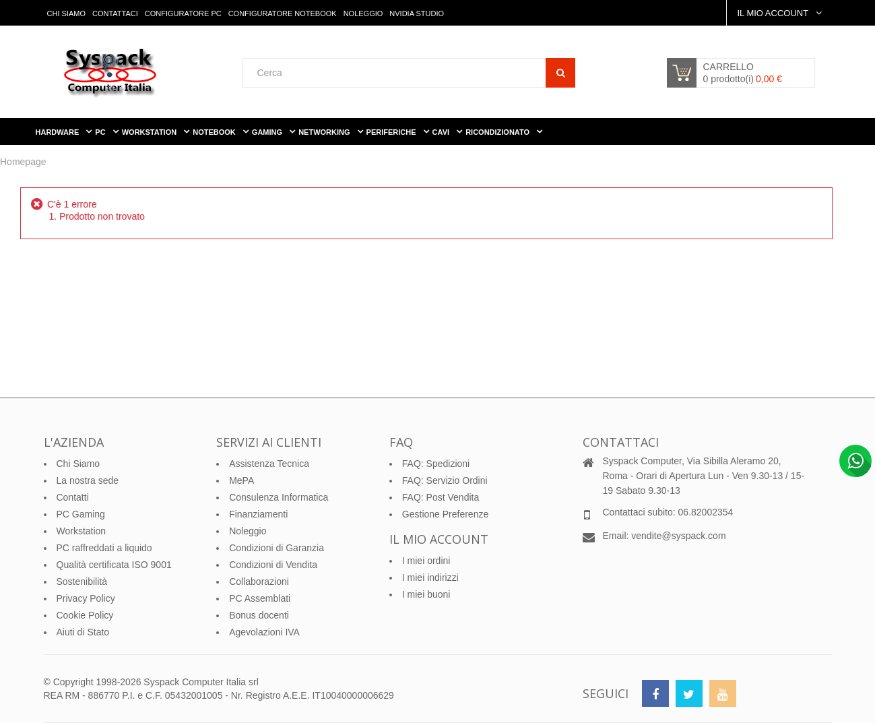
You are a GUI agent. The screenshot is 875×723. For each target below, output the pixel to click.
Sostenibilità (82, 581)
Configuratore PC (183, 13)
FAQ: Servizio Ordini (445, 480)
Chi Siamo (66, 13)
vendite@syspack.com (678, 535)
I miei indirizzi (430, 577)
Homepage (23, 161)
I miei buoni (426, 594)
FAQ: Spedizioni (435, 463)
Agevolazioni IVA (264, 632)
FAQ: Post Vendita (440, 497)
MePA (241, 480)
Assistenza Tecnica (269, 463)
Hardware (59, 132)
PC (101, 132)
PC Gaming (81, 514)
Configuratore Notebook (282, 13)
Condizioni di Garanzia (276, 547)
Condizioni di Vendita (273, 564)
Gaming (268, 132)
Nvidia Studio (416, 13)
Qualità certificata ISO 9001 (114, 564)
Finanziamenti (258, 514)
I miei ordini (426, 560)
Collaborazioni (259, 581)
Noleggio (363, 13)
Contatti (73, 497)
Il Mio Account (773, 13)
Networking (325, 132)
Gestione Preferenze (445, 514)
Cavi (442, 132)
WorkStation (150, 132)
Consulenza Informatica (278, 497)
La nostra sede (88, 480)
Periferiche (392, 132)
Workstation (81, 531)
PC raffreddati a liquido (104, 547)
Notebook (215, 132)
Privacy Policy (86, 598)
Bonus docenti (259, 615)
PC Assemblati (259, 598)
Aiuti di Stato (83, 632)
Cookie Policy (85, 615)
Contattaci (115, 13)
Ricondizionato (498, 132)
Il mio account (438, 539)
